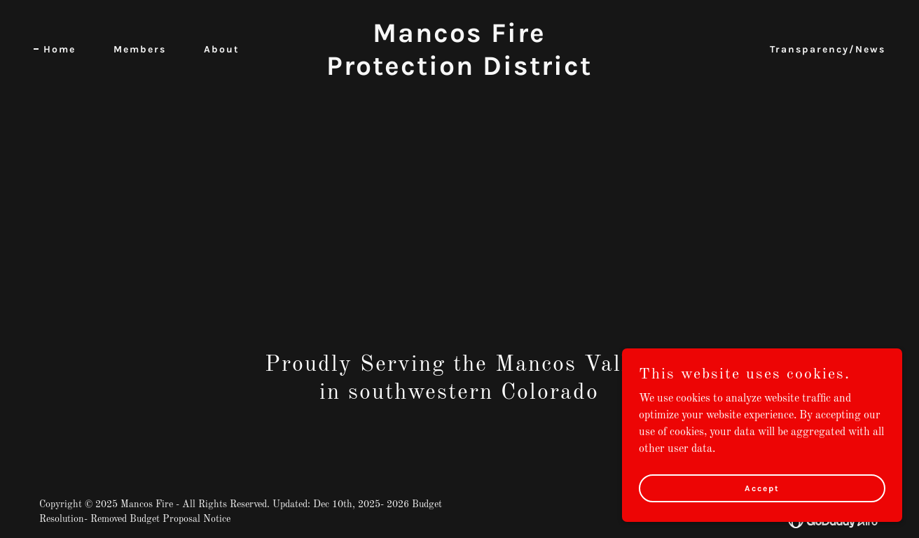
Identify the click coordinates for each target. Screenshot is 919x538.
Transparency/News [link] (827, 49)
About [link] (222, 49)
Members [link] (139, 49)
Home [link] (59, 49)
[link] (459, 72)
